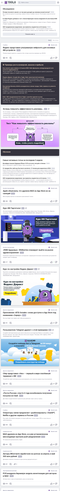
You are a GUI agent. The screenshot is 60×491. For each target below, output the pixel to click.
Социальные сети (7, 431)
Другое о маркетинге (8, 310)
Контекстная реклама (8, 188)
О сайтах (5, 45)
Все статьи (55, 40)
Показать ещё (30, 34)
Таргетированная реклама (10, 470)
